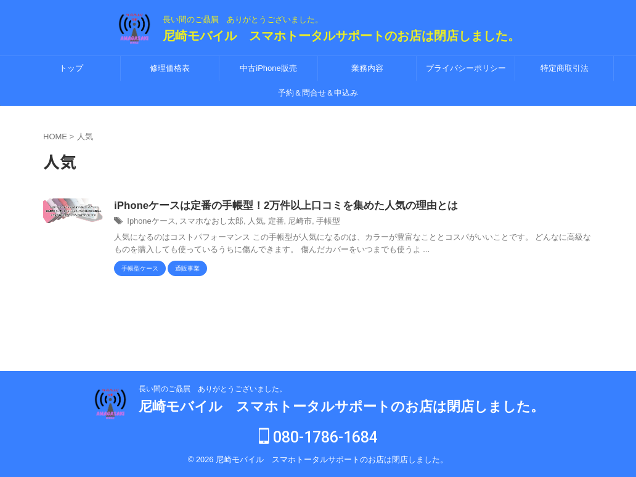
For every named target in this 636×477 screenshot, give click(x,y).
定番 (265, 222)
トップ (71, 68)
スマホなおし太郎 (205, 222)
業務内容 (367, 68)
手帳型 (314, 222)
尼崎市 (288, 222)
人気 (246, 222)
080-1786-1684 (318, 438)
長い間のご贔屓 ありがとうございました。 (213, 389)
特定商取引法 (564, 68)
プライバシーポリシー (466, 68)
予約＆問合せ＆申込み (318, 92)
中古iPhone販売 (268, 68)
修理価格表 (170, 68)
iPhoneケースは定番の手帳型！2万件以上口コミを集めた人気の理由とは (276, 206)
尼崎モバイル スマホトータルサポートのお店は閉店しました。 (341, 36)
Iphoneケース (149, 222)
